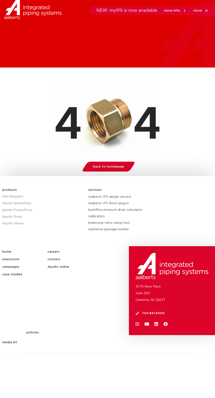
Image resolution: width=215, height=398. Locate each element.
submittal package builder (108, 229)
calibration (96, 216)
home (6, 251)
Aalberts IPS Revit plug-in (108, 203)
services (95, 189)
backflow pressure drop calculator (115, 209)
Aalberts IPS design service (109, 196)
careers (53, 251)
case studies (12, 274)
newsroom (10, 259)
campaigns (10, 266)
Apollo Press (12, 216)
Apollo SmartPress (16, 203)
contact (53, 259)
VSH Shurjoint (12, 196)
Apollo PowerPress (17, 210)
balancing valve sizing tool (109, 222)
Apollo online (58, 266)
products (9, 189)
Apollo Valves (13, 223)
